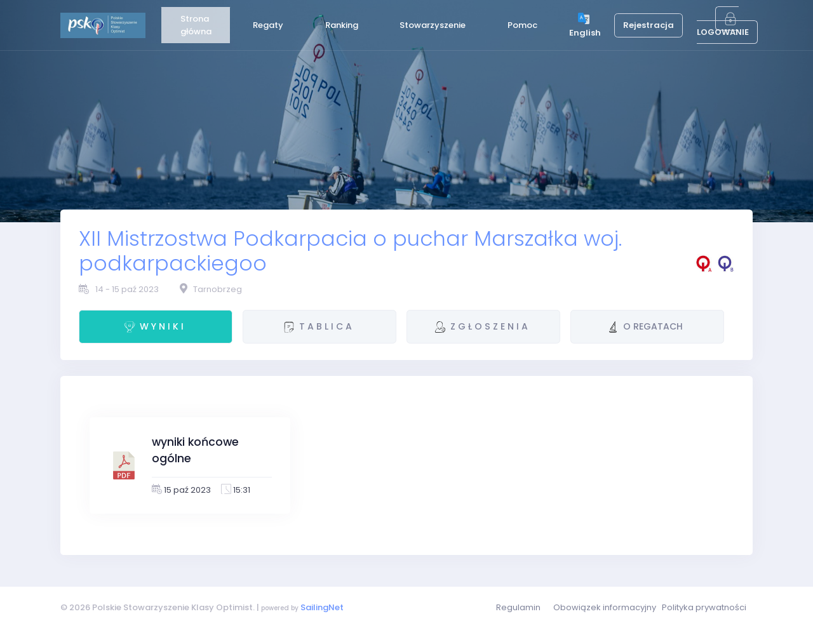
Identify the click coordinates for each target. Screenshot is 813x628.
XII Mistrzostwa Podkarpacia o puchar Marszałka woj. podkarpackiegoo (350, 250)
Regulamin (518, 607)
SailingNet (322, 607)
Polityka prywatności (704, 607)
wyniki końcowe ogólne (195, 450)
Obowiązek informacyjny (604, 607)
